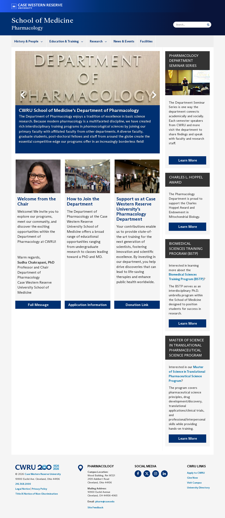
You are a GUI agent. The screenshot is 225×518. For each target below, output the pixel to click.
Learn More (187, 160)
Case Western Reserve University (43, 474)
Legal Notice (22, 488)
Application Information (87, 305)
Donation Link (137, 305)
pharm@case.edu (104, 501)
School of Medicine (42, 20)
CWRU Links (196, 466)
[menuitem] (29, 41)
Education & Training (68, 41)
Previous (23, 89)
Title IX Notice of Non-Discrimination (36, 493)
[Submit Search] (208, 25)
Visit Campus (194, 482)
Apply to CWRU (196, 472)
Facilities (146, 41)
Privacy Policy (39, 488)
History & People (30, 41)
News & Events (124, 41)
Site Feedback (95, 507)
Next (155, 89)
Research (100, 41)
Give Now (192, 477)
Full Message (38, 305)
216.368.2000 (23, 483)
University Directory (198, 487)
